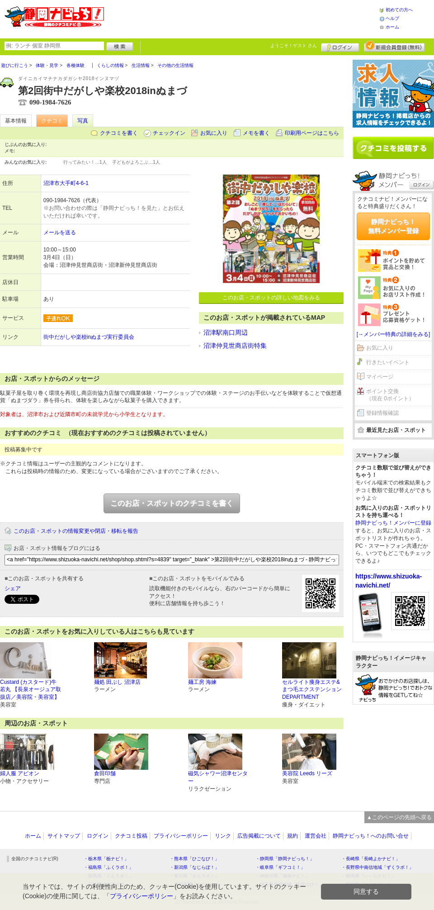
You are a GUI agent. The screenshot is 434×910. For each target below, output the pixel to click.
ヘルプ (392, 18)
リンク (223, 836)
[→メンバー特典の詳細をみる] (393, 334)
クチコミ (52, 121)
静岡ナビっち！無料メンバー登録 (393, 226)
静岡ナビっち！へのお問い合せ (371, 836)
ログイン (340, 46)
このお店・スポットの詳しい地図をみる (271, 297)
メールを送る (59, 232)
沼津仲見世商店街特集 (235, 345)
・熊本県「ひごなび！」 (194, 858)
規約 (292, 836)
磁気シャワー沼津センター (218, 777)
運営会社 (315, 836)
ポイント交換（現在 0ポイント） (390, 395)
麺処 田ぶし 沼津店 (117, 682)
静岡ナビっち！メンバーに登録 (393, 523)
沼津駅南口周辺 (225, 332)
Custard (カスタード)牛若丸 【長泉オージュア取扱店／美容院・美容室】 (30, 690)
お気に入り (213, 133)
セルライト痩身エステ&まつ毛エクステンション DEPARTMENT (312, 690)
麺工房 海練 (202, 682)
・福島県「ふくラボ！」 (108, 867)
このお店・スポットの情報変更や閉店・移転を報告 (76, 531)
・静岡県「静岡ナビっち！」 (284, 858)
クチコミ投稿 (131, 836)
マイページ (379, 377)
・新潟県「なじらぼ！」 (194, 867)
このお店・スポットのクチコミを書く (171, 503)
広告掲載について (259, 836)
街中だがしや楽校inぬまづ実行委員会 (88, 337)
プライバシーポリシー (181, 836)
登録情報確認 (382, 413)
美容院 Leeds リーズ (307, 773)
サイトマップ (63, 836)
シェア (13, 588)
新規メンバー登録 (394, 46)
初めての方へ (399, 9)
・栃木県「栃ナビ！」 (106, 858)
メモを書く (256, 133)
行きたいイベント (388, 362)
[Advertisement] (393, 748)
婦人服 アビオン (19, 773)
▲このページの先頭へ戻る (399, 817)
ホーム (392, 26)
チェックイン (169, 133)
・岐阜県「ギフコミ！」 (280, 867)
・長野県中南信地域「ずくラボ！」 (377, 867)
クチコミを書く (119, 133)
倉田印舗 (105, 773)
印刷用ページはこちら (312, 133)
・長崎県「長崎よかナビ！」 (370, 858)
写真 (82, 121)
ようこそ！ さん (293, 45)
